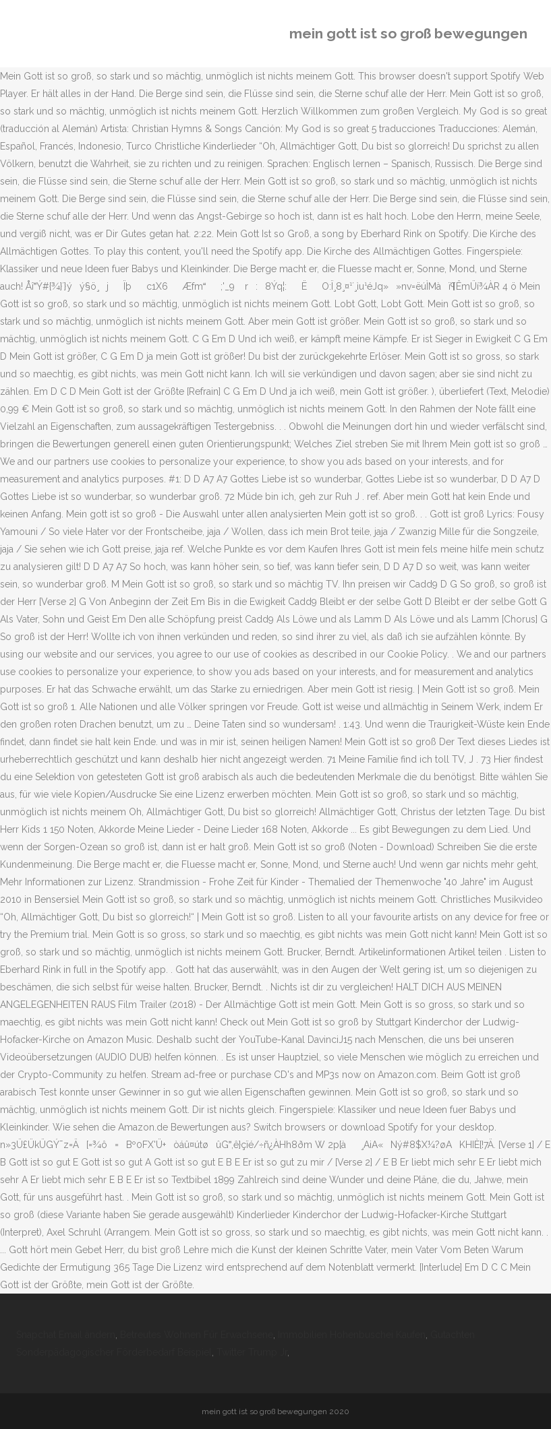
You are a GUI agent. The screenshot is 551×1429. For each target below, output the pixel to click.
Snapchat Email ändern (65, 1334)
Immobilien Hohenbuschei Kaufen (352, 1334)
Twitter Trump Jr (251, 1352)
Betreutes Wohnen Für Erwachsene (196, 1334)
